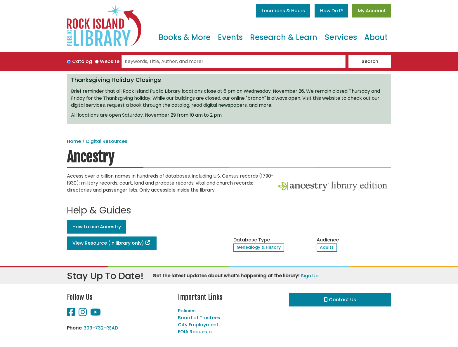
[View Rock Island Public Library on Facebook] (71, 314)
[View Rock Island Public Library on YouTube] (95, 314)
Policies (187, 310)
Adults (327, 247)
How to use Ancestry (96, 226)
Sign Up (310, 275)
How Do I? (331, 10)
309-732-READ (101, 328)
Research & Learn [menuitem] (283, 37)
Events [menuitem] (230, 37)
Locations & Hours (283, 10)
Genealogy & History (259, 247)
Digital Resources (106, 141)
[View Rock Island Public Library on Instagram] (83, 314)
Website (109, 61)
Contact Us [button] (340, 299)
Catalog (82, 61)
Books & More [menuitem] (185, 37)
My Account (372, 10)
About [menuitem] (376, 37)
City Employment (198, 324)
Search (370, 61)
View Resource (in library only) (108, 243)
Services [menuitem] (341, 37)
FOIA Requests (195, 331)
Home (74, 141)
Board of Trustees (199, 317)
